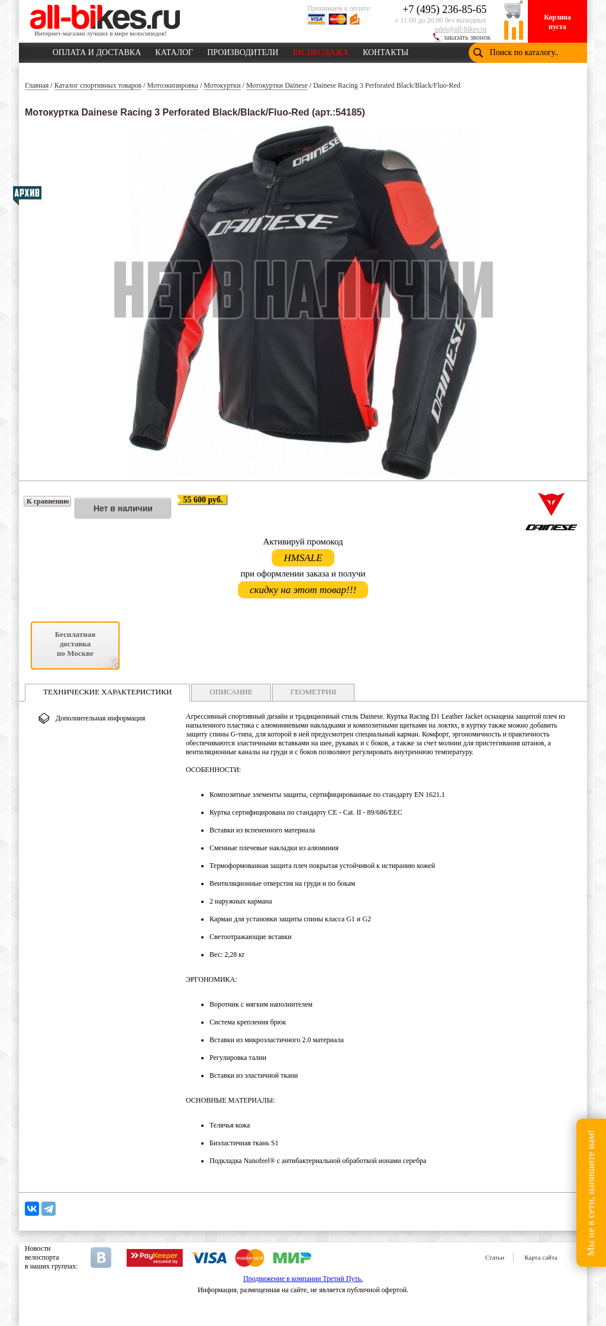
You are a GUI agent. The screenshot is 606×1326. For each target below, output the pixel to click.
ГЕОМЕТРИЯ (314, 691)
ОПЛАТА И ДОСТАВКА (97, 50)
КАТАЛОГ (174, 50)
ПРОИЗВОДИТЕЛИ (242, 50)
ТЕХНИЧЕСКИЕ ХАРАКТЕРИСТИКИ (107, 691)
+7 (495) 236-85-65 (444, 9)
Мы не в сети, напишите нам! (591, 1192)
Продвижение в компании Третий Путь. (303, 1278)
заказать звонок (467, 37)
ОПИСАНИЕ (230, 691)
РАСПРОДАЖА (320, 50)
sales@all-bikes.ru (460, 29)
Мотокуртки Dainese (277, 85)
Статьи (494, 1257)
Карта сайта (540, 1257)
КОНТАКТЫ (385, 50)
